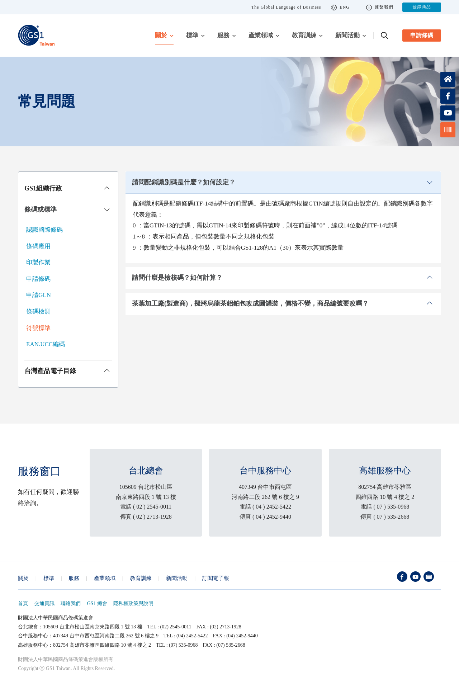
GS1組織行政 (43, 188)
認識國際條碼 (44, 229)
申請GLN (38, 295)
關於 (161, 35)
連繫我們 (379, 7)
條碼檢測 (38, 311)
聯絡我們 (71, 603)
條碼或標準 (40, 209)
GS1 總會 (97, 603)
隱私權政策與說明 (133, 603)
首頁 (23, 603)
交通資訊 (44, 603)
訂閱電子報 (215, 578)
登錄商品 (421, 7)
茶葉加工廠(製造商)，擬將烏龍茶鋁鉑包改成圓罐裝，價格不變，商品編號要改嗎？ (250, 303)
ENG (340, 7)
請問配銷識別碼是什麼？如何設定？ (183, 182)
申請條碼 (421, 35)
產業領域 (261, 35)
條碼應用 (38, 246)
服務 (223, 35)
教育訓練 (304, 35)
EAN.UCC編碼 (45, 344)
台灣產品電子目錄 (50, 370)
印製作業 (38, 262)
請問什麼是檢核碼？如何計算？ (177, 277)
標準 (192, 35)
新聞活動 (347, 35)
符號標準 (38, 328)
